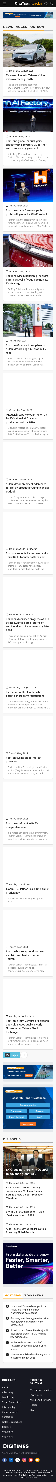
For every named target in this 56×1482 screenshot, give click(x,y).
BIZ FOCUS (12, 1139)
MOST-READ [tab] (13, 1295)
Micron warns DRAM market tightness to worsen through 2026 (30, 1356)
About (5, 1387)
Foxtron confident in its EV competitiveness (22, 825)
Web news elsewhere (40, 1399)
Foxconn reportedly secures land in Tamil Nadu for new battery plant (27, 555)
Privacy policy (8, 1407)
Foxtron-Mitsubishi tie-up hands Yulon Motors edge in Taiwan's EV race (26, 349)
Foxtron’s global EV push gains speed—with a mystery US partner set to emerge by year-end (26, 144)
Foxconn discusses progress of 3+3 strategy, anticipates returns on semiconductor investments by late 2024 (27, 624)
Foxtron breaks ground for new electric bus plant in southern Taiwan (25, 955)
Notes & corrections (12, 1421)
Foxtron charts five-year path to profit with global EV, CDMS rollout (26, 212)
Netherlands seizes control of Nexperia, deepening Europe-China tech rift (28, 1346)
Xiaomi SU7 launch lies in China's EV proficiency (27, 890)
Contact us (7, 1416)
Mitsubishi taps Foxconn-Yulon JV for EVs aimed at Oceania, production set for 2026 (26, 418)
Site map (6, 1426)
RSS (32, 1409)
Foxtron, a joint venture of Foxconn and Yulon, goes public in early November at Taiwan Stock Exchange (27, 1026)
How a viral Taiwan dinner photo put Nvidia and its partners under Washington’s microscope (28, 1309)
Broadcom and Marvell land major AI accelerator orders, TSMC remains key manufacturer (29, 1334)
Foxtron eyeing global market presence (23, 759)
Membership (8, 1397)
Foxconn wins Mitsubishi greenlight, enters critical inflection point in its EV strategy (27, 279)
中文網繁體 (7, 1431)
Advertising (7, 1392)
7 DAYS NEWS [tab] (33, 1295)
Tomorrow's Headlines (41, 1390)
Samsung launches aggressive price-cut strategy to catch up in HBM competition (29, 1321)
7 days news (36, 1395)
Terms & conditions (11, 1402)
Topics (33, 1404)
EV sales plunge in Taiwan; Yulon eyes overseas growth (25, 77)
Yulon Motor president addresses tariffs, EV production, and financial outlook (27, 487)
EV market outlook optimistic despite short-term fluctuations (25, 694)
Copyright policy (10, 1412)
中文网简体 (7, 1436)
